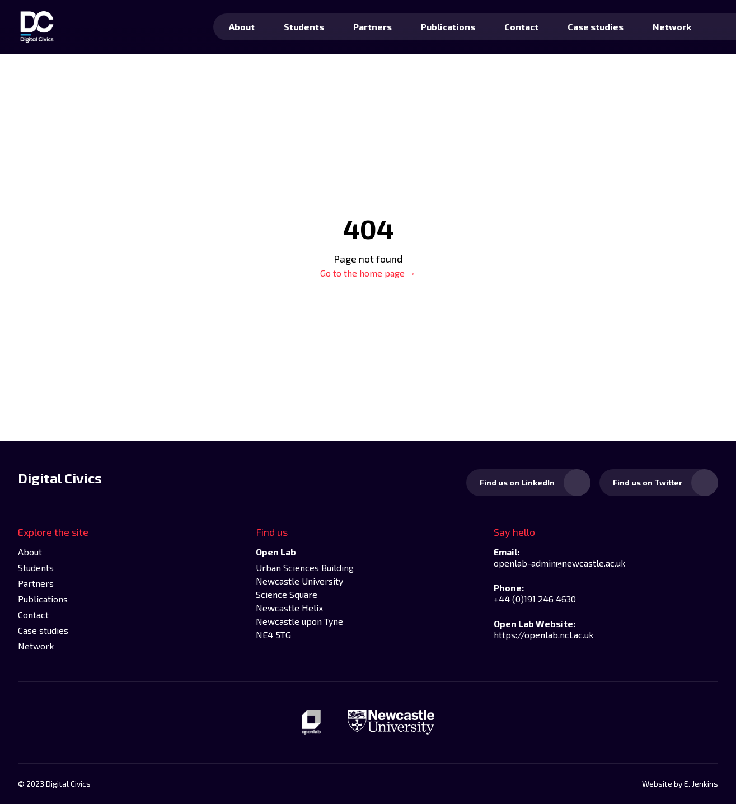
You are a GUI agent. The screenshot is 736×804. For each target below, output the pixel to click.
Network (672, 26)
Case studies (596, 26)
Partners (372, 26)
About (242, 26)
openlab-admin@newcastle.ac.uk (559, 563)
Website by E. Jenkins (680, 783)
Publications (448, 26)
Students (304, 26)
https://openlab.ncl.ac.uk (543, 634)
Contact (521, 26)
